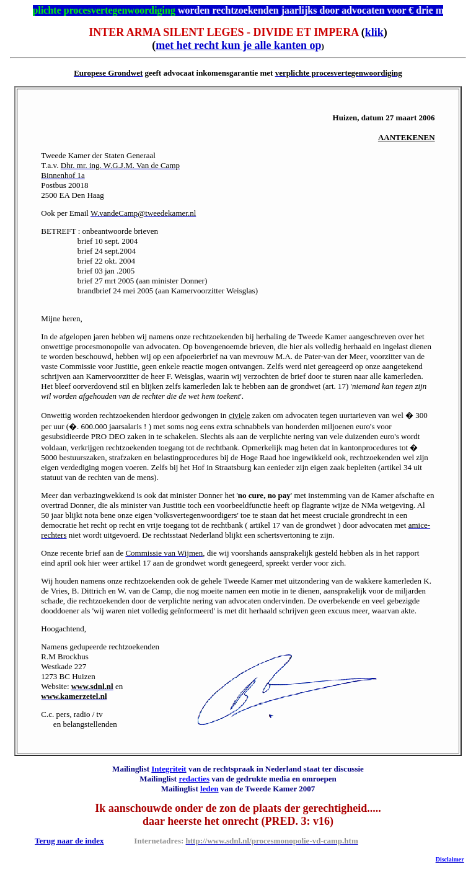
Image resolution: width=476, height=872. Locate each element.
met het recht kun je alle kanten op (238, 45)
